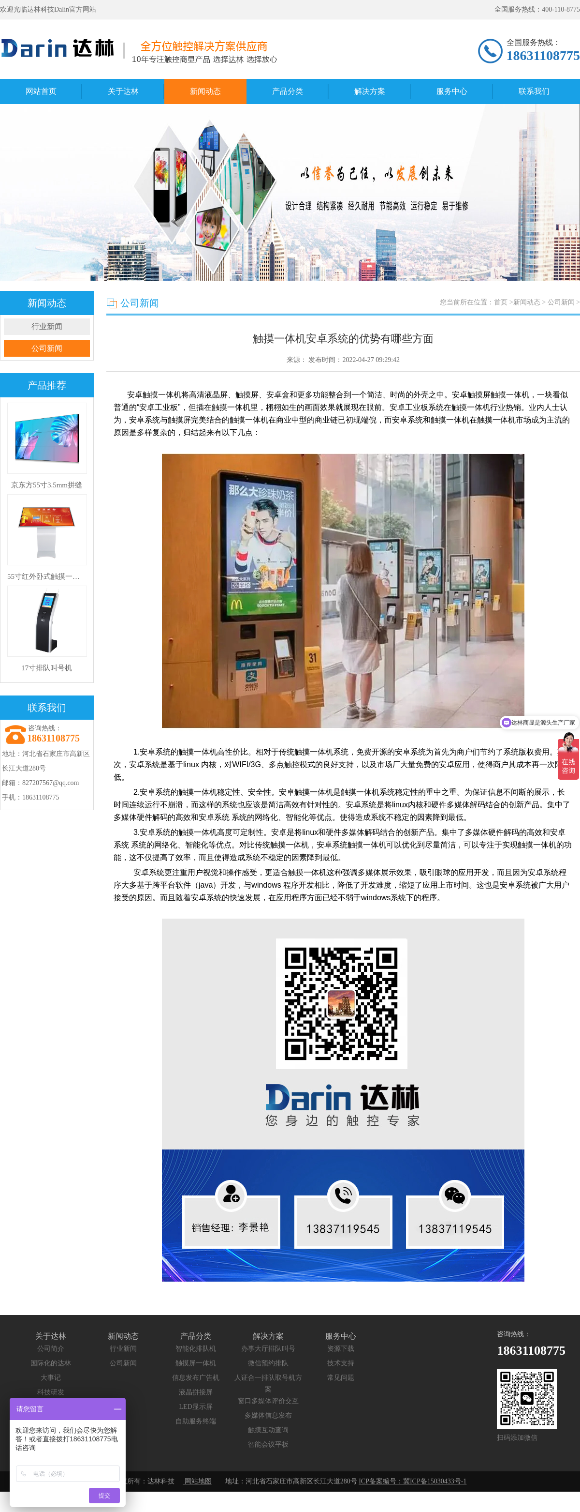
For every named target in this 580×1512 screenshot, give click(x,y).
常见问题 (340, 1377)
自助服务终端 (195, 1421)
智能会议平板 (268, 1444)
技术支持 (340, 1363)
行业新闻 (46, 326)
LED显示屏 (195, 1406)
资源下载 (340, 1348)
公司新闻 (46, 348)
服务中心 (451, 91)
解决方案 (369, 91)
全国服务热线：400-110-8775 (537, 9)
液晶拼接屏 (196, 1392)
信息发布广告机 (195, 1377)
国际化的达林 (50, 1363)
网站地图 (197, 1481)
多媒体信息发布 (268, 1415)
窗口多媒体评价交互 (268, 1401)
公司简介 (50, 1348)
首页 (501, 302)
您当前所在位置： (510, 302)
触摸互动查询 (268, 1430)
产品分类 (287, 91)
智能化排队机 (195, 1348)
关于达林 (123, 91)
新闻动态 (205, 91)
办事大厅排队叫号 (268, 1348)
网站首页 (41, 91)
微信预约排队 (268, 1363)
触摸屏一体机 (195, 1363)
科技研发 (50, 1392)
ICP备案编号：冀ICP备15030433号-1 (412, 1481)
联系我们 (534, 91)
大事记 (51, 1377)
